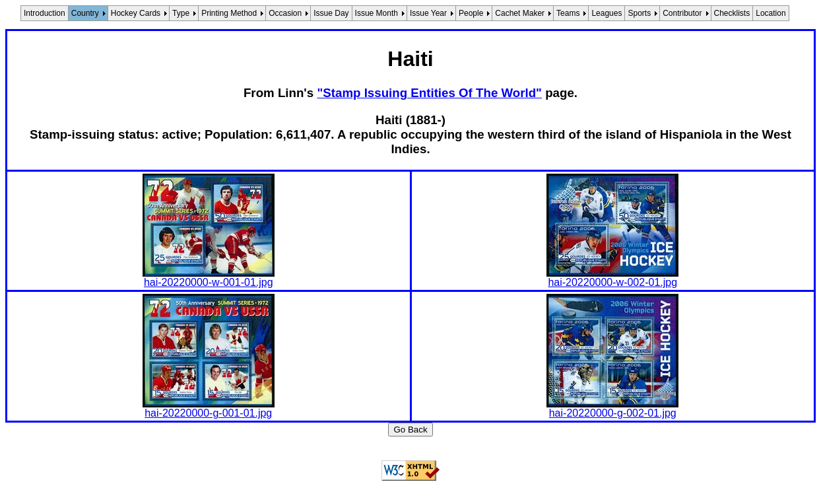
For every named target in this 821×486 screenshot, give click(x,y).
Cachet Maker (519, 13)
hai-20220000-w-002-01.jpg (612, 282)
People (471, 13)
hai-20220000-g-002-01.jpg (612, 413)
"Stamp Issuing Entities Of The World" (429, 93)
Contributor (682, 13)
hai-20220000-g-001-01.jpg (208, 413)
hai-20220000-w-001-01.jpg (208, 282)
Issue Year (428, 13)
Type (180, 13)
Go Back (410, 429)
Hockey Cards (135, 13)
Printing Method (229, 13)
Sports (639, 13)
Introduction (44, 13)
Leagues (606, 13)
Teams (567, 13)
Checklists (732, 13)
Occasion (285, 13)
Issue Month (376, 13)
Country (85, 13)
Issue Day (330, 13)
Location (770, 13)
